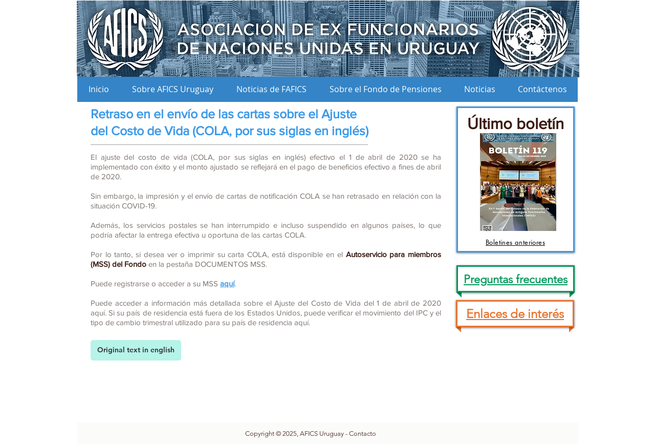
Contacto (362, 433)
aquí (227, 283)
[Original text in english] (136, 350)
